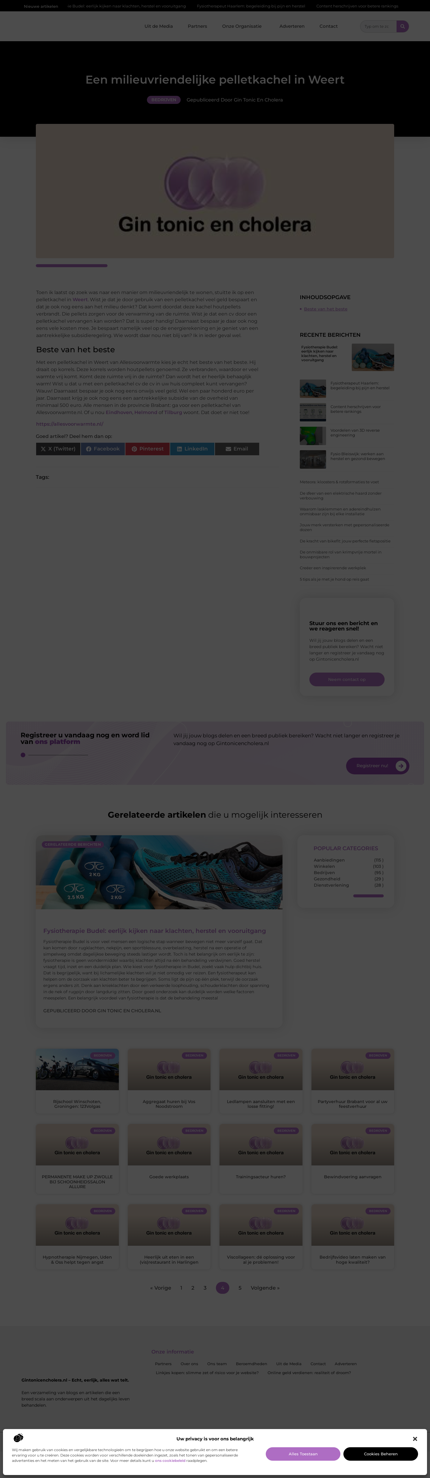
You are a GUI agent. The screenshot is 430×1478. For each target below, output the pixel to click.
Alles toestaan (303, 1453)
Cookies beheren (381, 1453)
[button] (415, 1439)
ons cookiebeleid (170, 1460)
